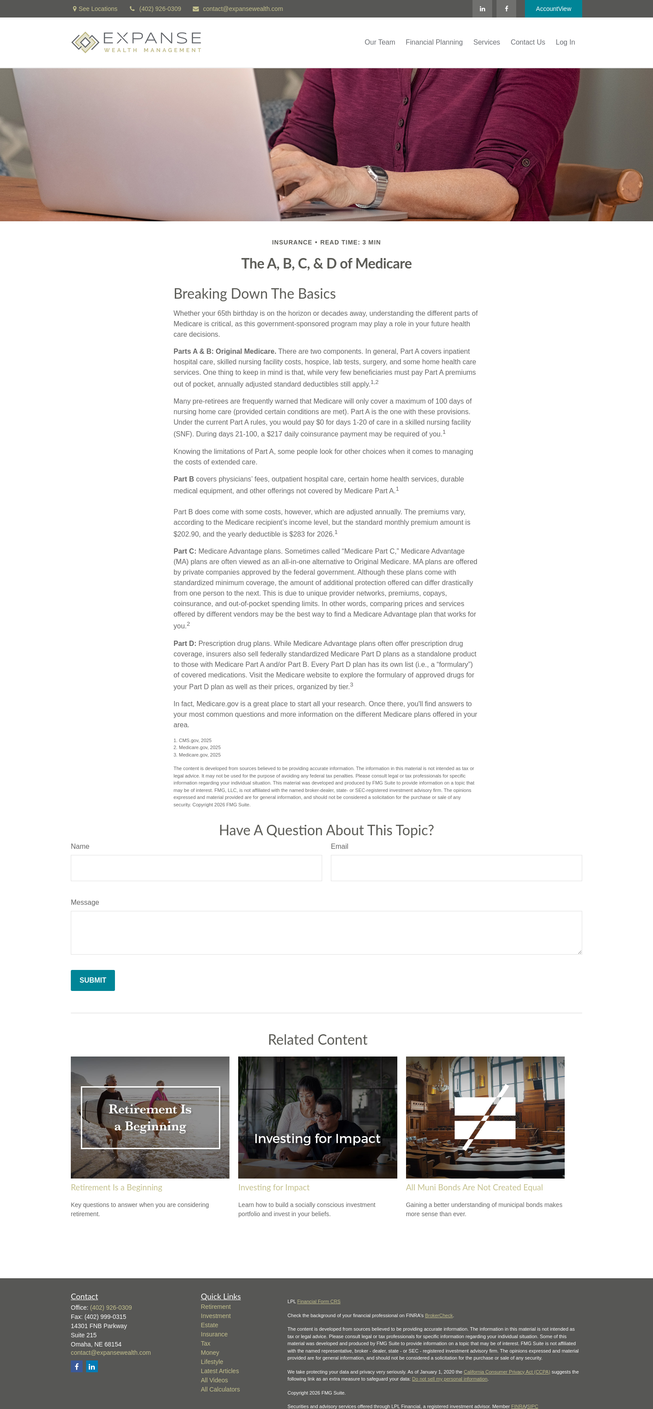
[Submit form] (93, 980)
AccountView (553, 8)
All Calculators (220, 1389)
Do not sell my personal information (449, 1378)
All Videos (214, 1380)
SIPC (532, 1406)
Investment (216, 1315)
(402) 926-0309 (155, 8)
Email (339, 846)
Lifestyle (212, 1361)
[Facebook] (506, 8)
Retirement (216, 1306)
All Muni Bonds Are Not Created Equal (474, 1187)
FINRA (518, 1406)
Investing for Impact (273, 1187)
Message (85, 902)
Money (210, 1352)
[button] (380, 42)
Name (80, 846)
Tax (206, 1343)
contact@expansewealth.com (237, 8)
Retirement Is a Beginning (116, 1187)
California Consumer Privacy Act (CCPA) (507, 1371)
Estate (210, 1325)
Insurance (214, 1334)
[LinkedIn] (482, 8)
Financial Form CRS (318, 1301)
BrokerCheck (439, 1315)
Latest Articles (220, 1370)
